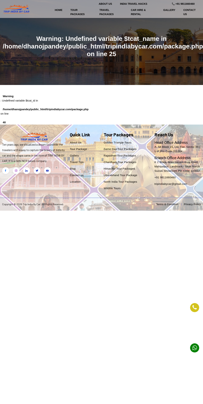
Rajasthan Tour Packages (120, 155)
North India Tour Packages (120, 181)
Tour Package (78, 149)
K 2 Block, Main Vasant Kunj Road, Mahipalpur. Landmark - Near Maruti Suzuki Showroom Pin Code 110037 (177, 166)
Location (75, 181)
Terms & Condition (167, 204)
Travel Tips (77, 162)
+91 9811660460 (165, 177)
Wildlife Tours (112, 188)
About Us (105, 3)
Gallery (169, 10)
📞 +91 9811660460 (183, 3)
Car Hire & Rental (138, 12)
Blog (72, 168)
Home (58, 10)
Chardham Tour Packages (120, 162)
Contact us (76, 175)
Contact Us (189, 12)
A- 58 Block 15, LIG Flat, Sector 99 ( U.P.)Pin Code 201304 (177, 149)
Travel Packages (106, 12)
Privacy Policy (192, 204)
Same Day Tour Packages (120, 149)
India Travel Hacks (133, 3)
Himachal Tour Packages (119, 168)
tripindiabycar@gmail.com (170, 183)
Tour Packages (77, 12)
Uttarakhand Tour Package (120, 175)
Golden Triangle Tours (118, 142)
